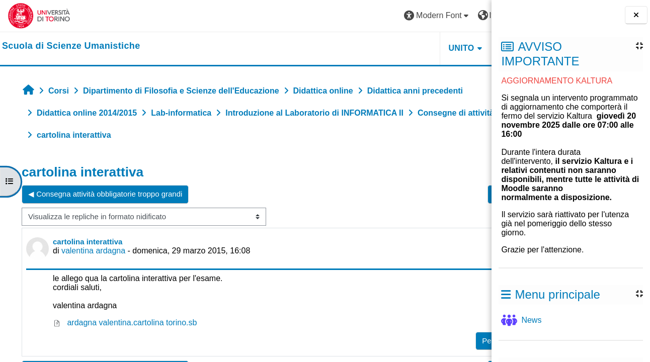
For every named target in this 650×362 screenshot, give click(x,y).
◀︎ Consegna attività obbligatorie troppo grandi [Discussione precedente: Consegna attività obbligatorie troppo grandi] (105, 194)
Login (466, 15)
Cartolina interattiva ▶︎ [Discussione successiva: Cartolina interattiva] (436, 194)
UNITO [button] (367, 48)
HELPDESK (428, 48)
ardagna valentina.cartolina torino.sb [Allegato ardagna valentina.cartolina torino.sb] (125, 322)
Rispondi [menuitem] (452, 338)
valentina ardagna (93, 250)
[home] (71, 46)
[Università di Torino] (39, 15)
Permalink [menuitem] (405, 340)
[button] (343, 16)
